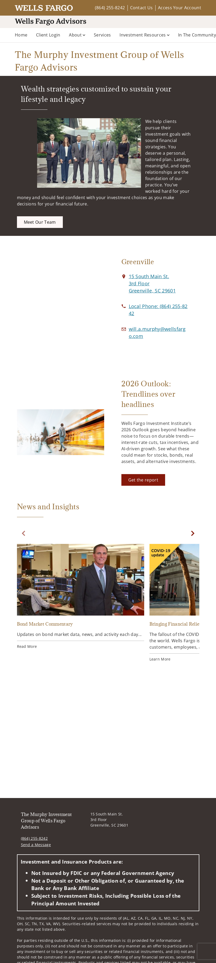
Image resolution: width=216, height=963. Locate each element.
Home (21, 35)
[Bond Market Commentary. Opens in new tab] (80, 597)
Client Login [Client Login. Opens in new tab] (48, 35)
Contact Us (141, 8)
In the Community (197, 35)
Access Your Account (179, 8)
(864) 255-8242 (110, 8)
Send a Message (36, 844)
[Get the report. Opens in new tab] (143, 480)
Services (102, 35)
